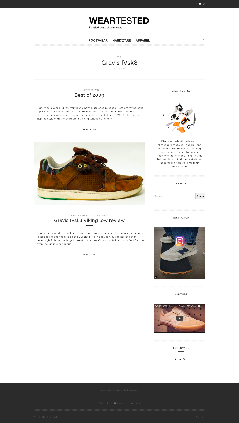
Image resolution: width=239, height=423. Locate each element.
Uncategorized (89, 90)
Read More (89, 129)
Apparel (143, 40)
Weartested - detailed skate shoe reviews (119, 390)
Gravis (86, 215)
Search (200, 196)
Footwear (98, 40)
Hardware (121, 40)
